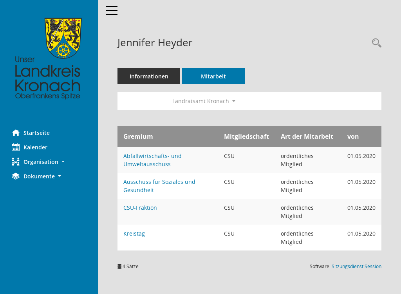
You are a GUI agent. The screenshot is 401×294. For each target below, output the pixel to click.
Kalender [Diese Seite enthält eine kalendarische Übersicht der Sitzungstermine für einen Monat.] (29, 147)
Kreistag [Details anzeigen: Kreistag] (134, 233)
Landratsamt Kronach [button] (203, 101)
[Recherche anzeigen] (374, 43)
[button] (49, 161)
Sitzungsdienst (356, 266)
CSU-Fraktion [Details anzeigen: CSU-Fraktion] (140, 207)
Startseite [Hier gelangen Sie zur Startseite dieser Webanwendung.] (31, 132)
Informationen (149, 76)
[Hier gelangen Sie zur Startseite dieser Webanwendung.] (49, 59)
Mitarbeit (213, 76)
